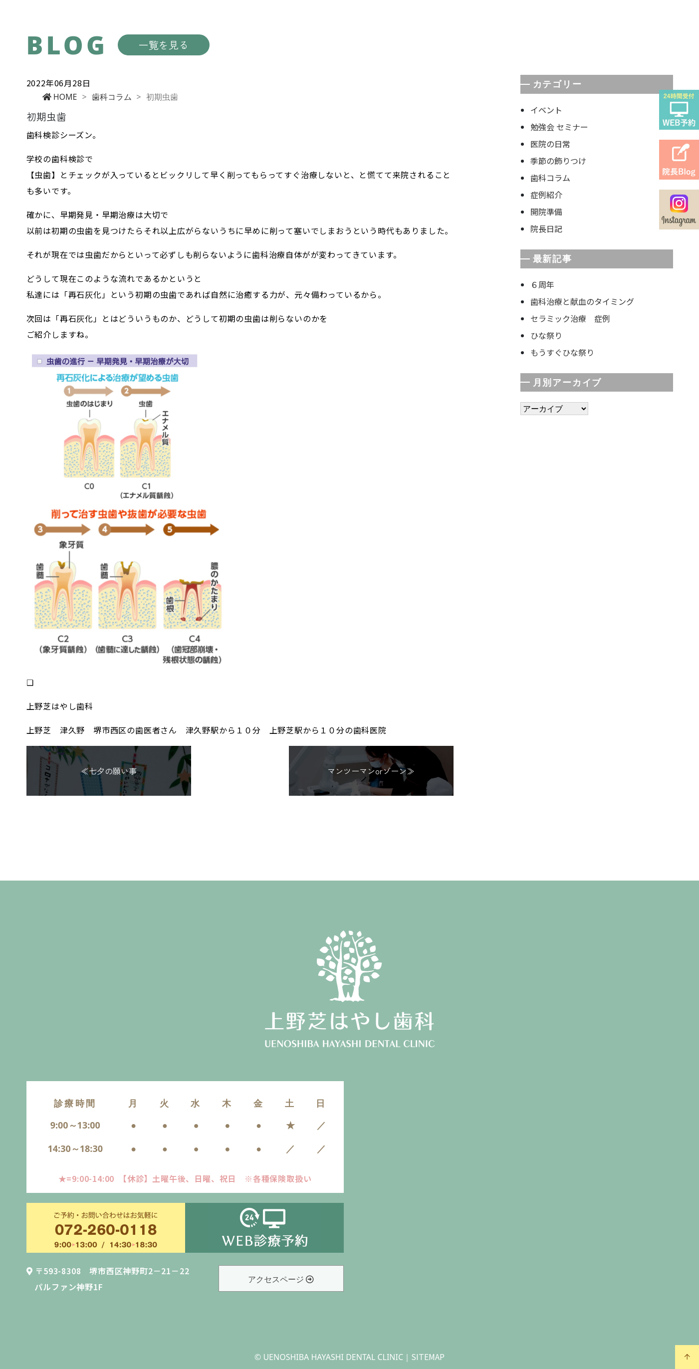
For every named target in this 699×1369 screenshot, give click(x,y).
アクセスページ (281, 1279)
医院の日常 (550, 144)
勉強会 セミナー (559, 127)
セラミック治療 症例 (570, 318)
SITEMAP (428, 1357)
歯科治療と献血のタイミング (582, 301)
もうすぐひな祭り (562, 352)
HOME (59, 96)
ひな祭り (546, 335)
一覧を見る (164, 44)
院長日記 (546, 228)
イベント (546, 110)
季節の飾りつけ (558, 161)
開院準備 (546, 212)
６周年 (542, 284)
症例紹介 (546, 195)
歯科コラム (112, 96)
